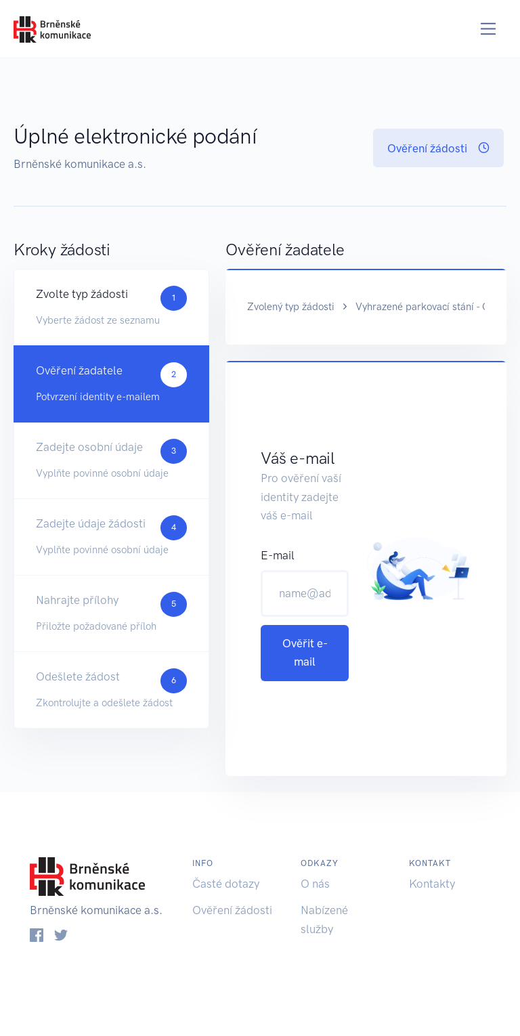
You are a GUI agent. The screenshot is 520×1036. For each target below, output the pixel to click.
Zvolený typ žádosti (290, 307)
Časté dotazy (225, 883)
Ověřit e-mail (305, 652)
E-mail (278, 555)
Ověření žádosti (438, 148)
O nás (315, 883)
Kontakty (432, 883)
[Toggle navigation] (488, 29)
